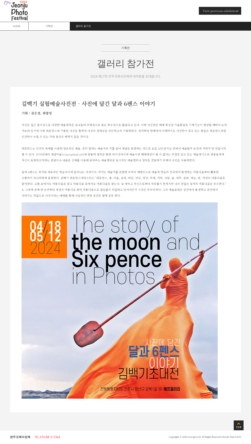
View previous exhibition (220, 11)
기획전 (49, 26)
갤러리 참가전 (83, 26)
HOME (17, 26)
